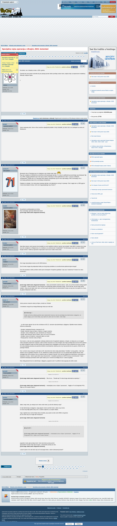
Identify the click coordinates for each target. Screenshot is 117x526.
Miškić (4, 260)
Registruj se (79, 2)
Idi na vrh (85, 471)
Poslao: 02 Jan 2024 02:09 (9, 202)
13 (35, 56)
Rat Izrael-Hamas (96, 136)
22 (61, 56)
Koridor (5, 243)
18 (49, 56)
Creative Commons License (79, 515)
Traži (103, 2)
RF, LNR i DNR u (8, 58)
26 (72, 56)
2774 (77, 468)
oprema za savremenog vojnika (7, 70)
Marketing (113, 2)
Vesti (70, 511)
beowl (4, 300)
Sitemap (59, 507)
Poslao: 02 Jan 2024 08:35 (9, 277)
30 (83, 56)
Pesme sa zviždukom (97, 229)
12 (32, 56)
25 (69, 56)
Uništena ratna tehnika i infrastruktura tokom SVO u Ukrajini (101, 146)
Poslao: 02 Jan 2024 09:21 (9, 367)
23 (63, 56)
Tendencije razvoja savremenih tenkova (101, 189)
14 (38, 56)
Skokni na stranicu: (75, 61)
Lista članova (97, 2)
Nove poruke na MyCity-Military (99, 171)
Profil (24, 113)
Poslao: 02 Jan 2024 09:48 (9, 393)
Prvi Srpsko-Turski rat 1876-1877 (100, 185)
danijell (5, 124)
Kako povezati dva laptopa (98, 225)
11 (29, 56)
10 (26, 56)
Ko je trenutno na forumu (10, 489)
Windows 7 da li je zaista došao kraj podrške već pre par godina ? (100, 214)
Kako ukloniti (94, 238)
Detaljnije (76, 492)
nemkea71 (6, 168)
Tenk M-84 (94, 198)
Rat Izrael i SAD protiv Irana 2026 (100, 76)
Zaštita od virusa (80, 511)
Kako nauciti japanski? (97, 233)
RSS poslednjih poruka (97, 161)
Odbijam (79, 524)
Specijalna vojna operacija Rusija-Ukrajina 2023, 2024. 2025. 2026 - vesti (102, 141)
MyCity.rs (74, 511)
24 (66, 56)
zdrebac (5, 397)
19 (52, 56)
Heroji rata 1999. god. (97, 194)
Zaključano (22, 53)
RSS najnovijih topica (97, 157)
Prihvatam (69, 524)
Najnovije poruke (51, 507)
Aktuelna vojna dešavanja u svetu (17, 45)
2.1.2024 (86, 53)
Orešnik (93, 86)
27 (75, 56)
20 (55, 56)
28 (78, 56)
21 (58, 56)
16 (43, 56)
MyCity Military (66, 2)
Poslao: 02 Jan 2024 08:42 (9, 296)
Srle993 (5, 206)
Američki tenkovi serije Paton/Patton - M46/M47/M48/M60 (101, 203)
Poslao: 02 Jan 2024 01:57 (9, 165)
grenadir (5, 281)
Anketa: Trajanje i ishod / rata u (8, 64)
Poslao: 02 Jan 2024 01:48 (9, 120)
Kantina (85, 2)
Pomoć (107, 2)
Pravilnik (91, 2)
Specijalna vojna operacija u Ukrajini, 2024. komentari (44, 45)
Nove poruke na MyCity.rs (97, 210)
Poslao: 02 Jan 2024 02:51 (9, 256)
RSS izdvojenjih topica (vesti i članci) (101, 165)
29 (81, 56)
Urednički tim (66, 507)
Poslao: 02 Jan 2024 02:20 (9, 239)
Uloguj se (73, 2)
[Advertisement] (58, 32)
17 (46, 56)
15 (40, 56)
